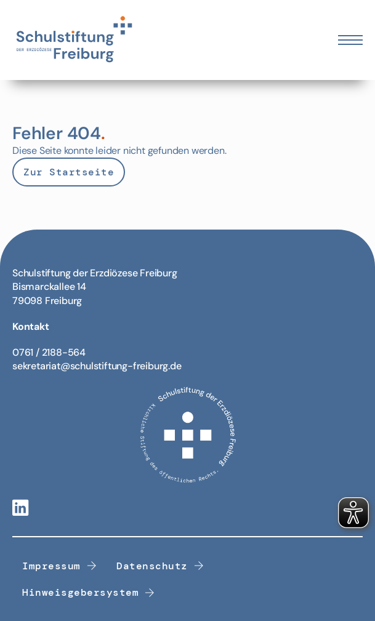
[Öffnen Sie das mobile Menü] (350, 40)
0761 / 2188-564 (49, 352)
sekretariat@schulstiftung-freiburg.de (97, 365)
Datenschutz (160, 565)
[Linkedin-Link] (20, 509)
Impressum (59, 565)
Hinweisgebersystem (88, 592)
